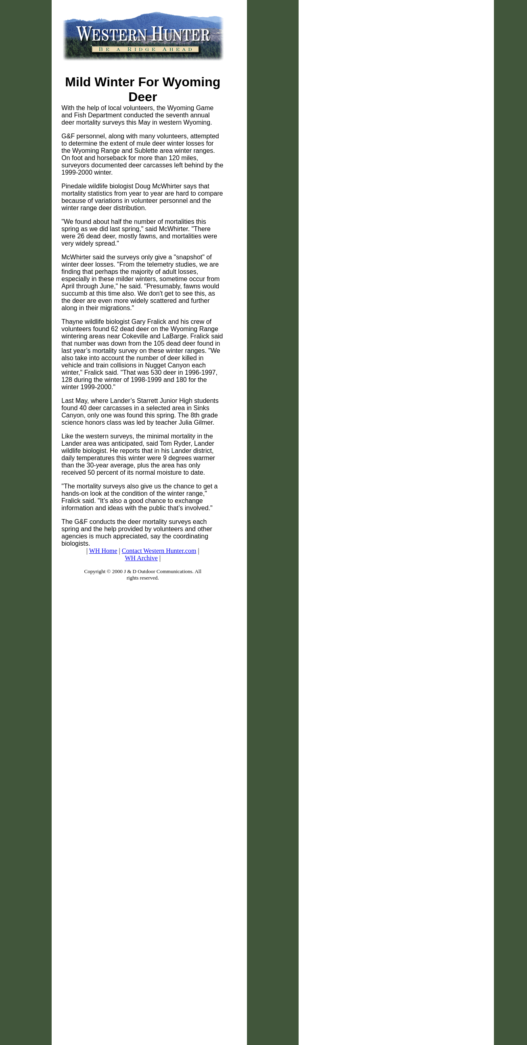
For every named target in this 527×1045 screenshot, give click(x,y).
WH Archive (141, 558)
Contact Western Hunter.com (159, 550)
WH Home (103, 550)
